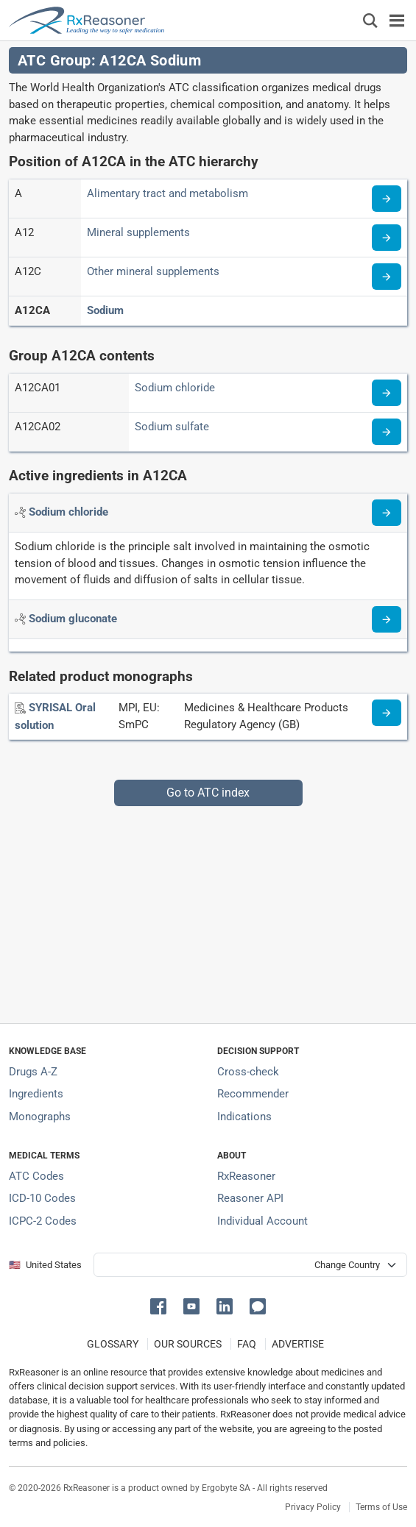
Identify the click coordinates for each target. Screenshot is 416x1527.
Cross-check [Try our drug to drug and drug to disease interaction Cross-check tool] (248, 1071)
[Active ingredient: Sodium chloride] (68, 512)
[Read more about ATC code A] (386, 198)
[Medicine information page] (386, 713)
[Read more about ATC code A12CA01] (386, 393)
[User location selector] (250, 1265)
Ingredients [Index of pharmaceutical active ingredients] (36, 1093)
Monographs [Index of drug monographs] (40, 1116)
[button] (160, 1305)
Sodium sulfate (172, 426)
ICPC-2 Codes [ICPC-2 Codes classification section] (43, 1221)
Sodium (105, 310)
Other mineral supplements (153, 271)
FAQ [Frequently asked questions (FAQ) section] (246, 1344)
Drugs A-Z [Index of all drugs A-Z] (33, 1071)
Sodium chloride (175, 387)
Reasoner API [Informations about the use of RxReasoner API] (250, 1198)
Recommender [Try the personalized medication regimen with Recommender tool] (253, 1093)
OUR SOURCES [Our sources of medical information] (188, 1344)
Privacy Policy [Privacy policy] (313, 1507)
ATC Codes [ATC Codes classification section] (36, 1176)
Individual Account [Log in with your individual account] (262, 1221)
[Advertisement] (208, 909)
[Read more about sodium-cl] (386, 512)
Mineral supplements (138, 232)
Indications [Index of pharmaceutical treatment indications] (244, 1116)
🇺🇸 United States (45, 1264)
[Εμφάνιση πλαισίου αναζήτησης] (370, 20)
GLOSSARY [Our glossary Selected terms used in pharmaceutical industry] (112, 1344)
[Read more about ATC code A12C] (386, 276)
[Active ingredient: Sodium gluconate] (73, 618)
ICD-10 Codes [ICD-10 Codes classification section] (42, 1198)
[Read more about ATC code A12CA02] (386, 432)
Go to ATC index (208, 793)
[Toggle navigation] (397, 20)
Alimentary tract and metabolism (167, 193)
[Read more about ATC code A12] (386, 237)
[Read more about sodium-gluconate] (386, 619)
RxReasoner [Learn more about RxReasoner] (246, 1176)
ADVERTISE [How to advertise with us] (298, 1344)
